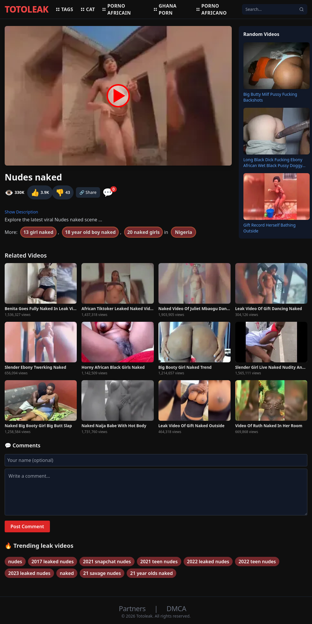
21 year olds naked (151, 573)
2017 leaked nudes (53, 561)
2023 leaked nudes (29, 573)
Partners (133, 608)
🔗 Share (88, 192)
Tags (64, 9)
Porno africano (211, 9)
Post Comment (27, 526)
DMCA (176, 608)
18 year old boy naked (90, 232)
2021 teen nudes (159, 561)
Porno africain (116, 9)
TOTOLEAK (26, 9)
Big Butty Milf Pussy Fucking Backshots (270, 97)
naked (67, 573)
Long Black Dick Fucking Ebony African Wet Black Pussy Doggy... (274, 162)
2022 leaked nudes (208, 561)
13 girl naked (38, 232)
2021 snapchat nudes (107, 561)
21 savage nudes (102, 573)
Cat (87, 9)
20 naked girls (143, 232)
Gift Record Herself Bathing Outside (269, 228)
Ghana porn (165, 9)
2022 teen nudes (257, 561)
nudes (15, 561)
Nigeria (183, 232)
